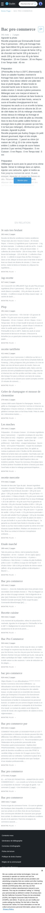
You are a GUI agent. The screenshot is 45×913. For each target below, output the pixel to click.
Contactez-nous (7, 835)
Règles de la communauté (11, 862)
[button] (3, 4)
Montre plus (22, 180)
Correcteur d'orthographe (11, 846)
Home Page (6, 11)
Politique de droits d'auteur (11, 857)
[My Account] (40, 4)
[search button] (35, 4)
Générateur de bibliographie (12, 841)
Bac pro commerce (23, 11)
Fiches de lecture (8, 851)
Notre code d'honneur (10, 867)
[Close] (42, 873)
